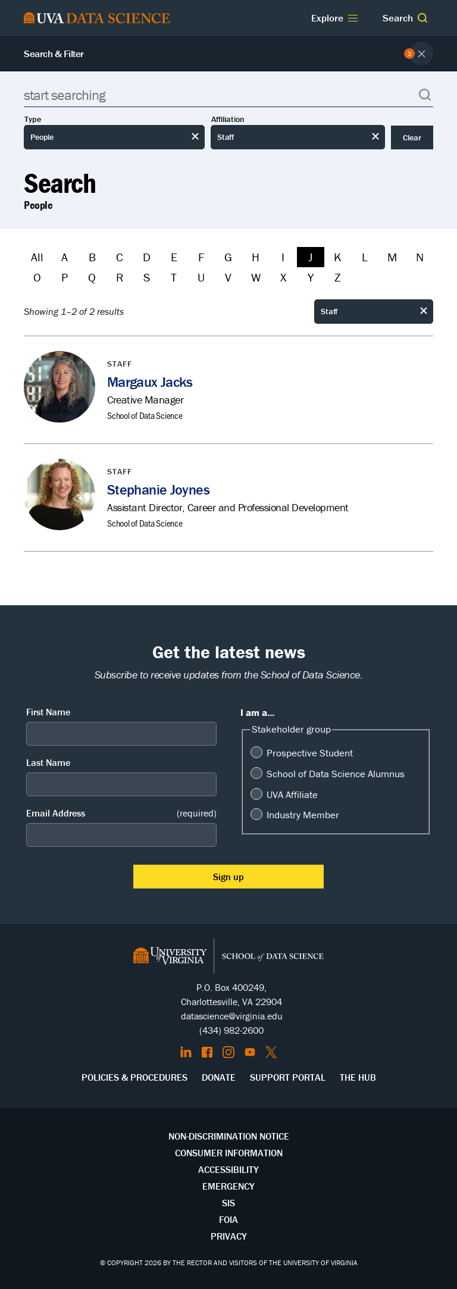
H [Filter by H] (255, 256)
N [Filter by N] (420, 256)
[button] (422, 18)
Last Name (48, 762)
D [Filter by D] (147, 256)
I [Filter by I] (282, 256)
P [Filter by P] (64, 277)
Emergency (228, 1186)
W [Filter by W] (256, 277)
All (37, 256)
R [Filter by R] (119, 277)
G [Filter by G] (228, 256)
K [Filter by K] (338, 256)
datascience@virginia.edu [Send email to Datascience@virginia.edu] (232, 1016)
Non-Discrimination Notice (228, 1136)
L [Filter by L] (365, 256)
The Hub (358, 1077)
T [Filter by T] (174, 277)
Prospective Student (310, 752)
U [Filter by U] (201, 277)
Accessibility (228, 1169)
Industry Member (303, 814)
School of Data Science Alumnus (336, 773)
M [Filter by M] (392, 256)
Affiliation (228, 119)
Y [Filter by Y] (311, 277)
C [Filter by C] (119, 256)
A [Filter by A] (64, 256)
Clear (412, 137)
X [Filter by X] (283, 277)
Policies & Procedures (134, 1077)
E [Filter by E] (174, 256)
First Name (48, 712)
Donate (219, 1077)
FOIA (228, 1219)
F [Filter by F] (201, 256)
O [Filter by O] (37, 277)
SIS (228, 1203)
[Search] (228, 95)
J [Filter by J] (310, 256)
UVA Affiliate (292, 794)
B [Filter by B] (92, 256)
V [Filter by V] (228, 277)
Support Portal (287, 1077)
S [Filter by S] (146, 277)
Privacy (229, 1236)
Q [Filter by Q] (92, 277)
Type (32, 119)
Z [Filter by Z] (337, 277)
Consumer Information (229, 1153)
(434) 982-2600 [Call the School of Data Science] (231, 1030)
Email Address (121, 813)
